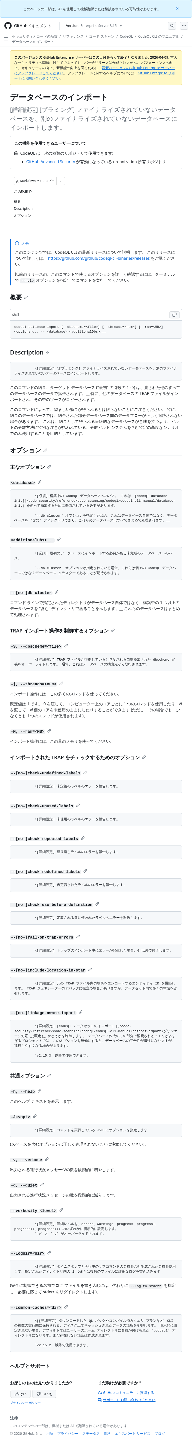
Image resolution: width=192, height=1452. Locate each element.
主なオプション (30, 467)
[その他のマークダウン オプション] (60, 181)
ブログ (159, 1433)
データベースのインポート (33, 41)
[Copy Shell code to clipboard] (174, 314)
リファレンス (73, 36)
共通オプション (30, 1075)
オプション (28, 450)
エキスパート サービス (133, 1433)
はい (21, 1393)
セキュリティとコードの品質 (35, 36)
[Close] (178, 8)
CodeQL (126, 36)
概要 (19, 297)
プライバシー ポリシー (25, 1403)
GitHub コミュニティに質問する (126, 1392)
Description (30, 352)
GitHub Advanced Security (50, 161)
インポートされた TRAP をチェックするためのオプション (78, 757)
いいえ (44, 1393)
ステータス (91, 1433)
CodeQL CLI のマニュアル (158, 36)
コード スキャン (101, 36)
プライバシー (67, 1433)
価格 (107, 1433)
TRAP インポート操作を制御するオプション (62, 630)
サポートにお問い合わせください (127, 1399)
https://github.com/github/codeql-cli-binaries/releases (99, 258)
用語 (49, 1433)
